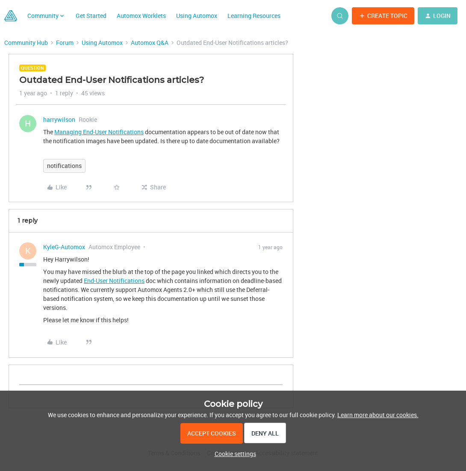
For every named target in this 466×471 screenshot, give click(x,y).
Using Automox (196, 16)
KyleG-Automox (64, 247)
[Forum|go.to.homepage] (10, 15)
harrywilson (59, 119)
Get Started (91, 16)
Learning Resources (253, 16)
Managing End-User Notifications (99, 132)
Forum (65, 42)
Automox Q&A (149, 42)
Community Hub (26, 42)
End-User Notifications (114, 281)
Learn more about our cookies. (378, 415)
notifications (64, 166)
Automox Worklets (141, 16)
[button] (383, 15)
